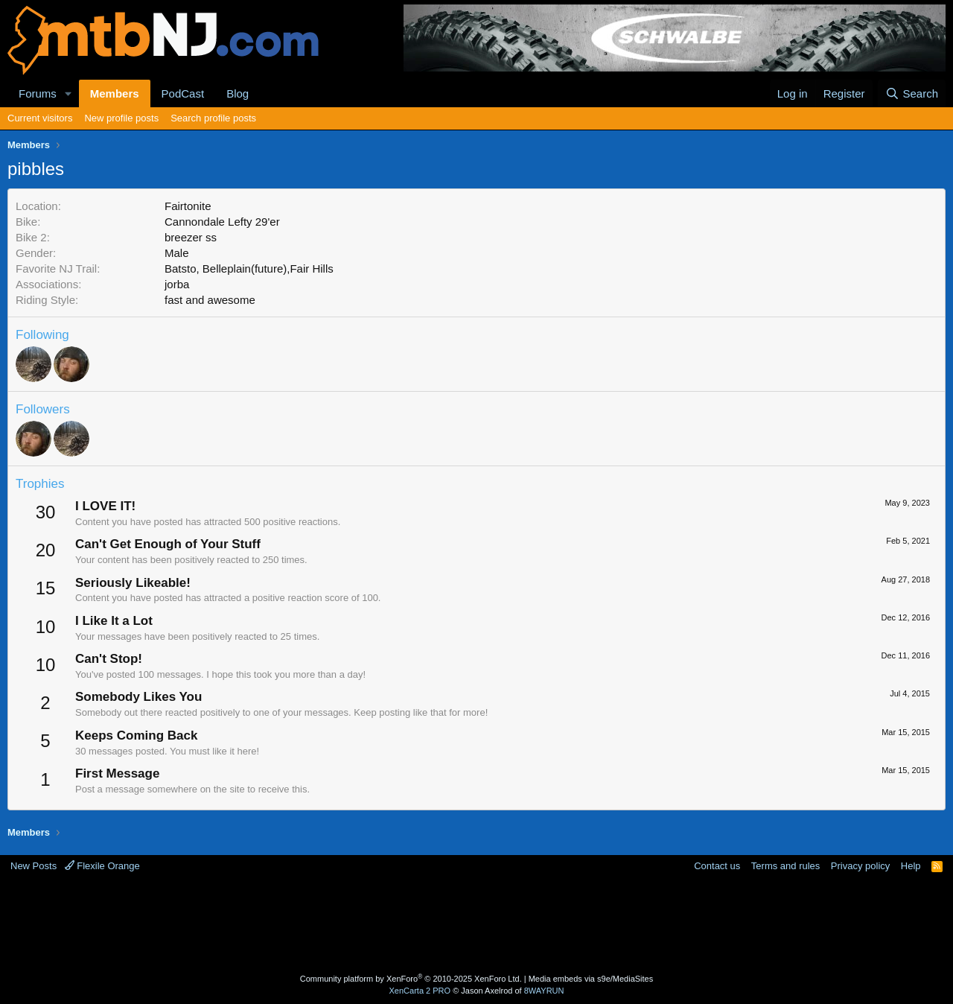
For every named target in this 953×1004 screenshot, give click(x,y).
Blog (237, 93)
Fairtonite (188, 206)
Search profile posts (213, 118)
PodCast (183, 93)
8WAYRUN (544, 990)
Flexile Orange (102, 865)
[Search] (912, 93)
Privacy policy (860, 865)
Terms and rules (785, 865)
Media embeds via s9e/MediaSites (591, 978)
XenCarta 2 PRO (420, 990)
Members (114, 93)
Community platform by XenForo (411, 978)
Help (911, 865)
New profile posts (121, 118)
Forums (38, 93)
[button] (68, 93)
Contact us (717, 865)
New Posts (33, 865)
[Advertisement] (418, 921)
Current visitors (39, 118)
